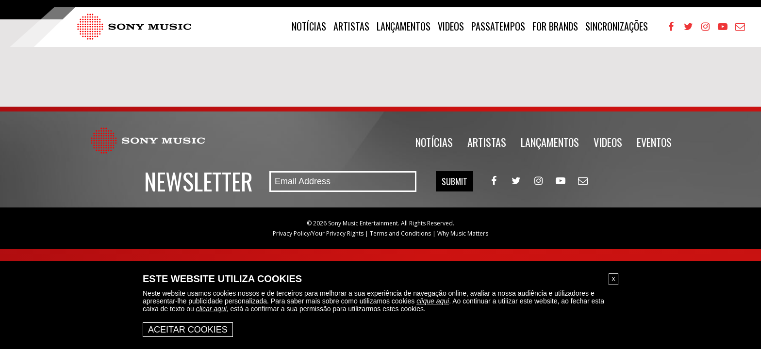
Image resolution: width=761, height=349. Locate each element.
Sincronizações (616, 26)
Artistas (351, 26)
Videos (451, 26)
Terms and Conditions (400, 233)
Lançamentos (403, 26)
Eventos (654, 142)
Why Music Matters (462, 233)
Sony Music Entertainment (363, 223)
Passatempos (498, 26)
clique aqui (432, 301)
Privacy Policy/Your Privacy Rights (318, 233)
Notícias (309, 26)
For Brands (555, 26)
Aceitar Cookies (188, 329)
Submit (454, 181)
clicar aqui (211, 309)
